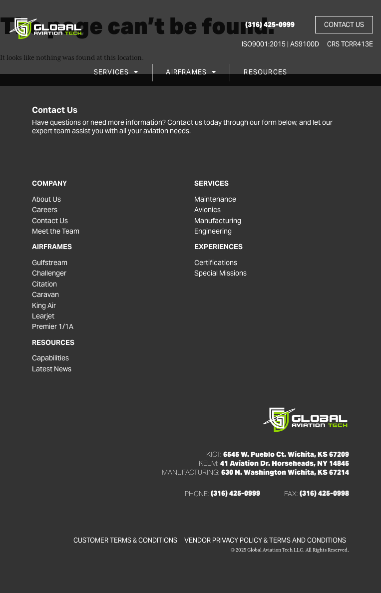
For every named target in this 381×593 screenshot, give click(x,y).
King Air (44, 305)
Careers (44, 210)
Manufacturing (217, 221)
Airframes (191, 72)
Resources (265, 72)
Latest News (51, 369)
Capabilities (50, 358)
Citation (44, 284)
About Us (46, 199)
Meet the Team (55, 231)
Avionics (207, 210)
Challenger (49, 273)
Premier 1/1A (52, 326)
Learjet (43, 316)
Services (116, 72)
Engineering (213, 231)
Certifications (215, 263)
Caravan (45, 295)
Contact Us (50, 221)
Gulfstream (49, 263)
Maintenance (215, 199)
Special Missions (220, 273)
